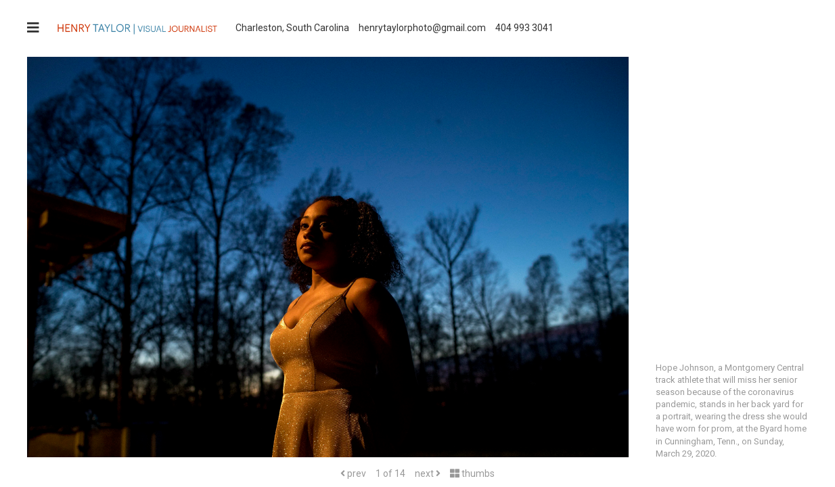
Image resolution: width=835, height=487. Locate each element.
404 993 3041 (524, 27)
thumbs (472, 473)
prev (353, 473)
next (428, 473)
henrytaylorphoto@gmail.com (422, 27)
